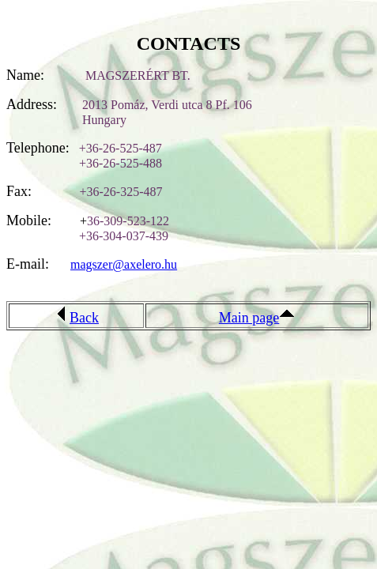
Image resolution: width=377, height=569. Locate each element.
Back (84, 318)
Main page (249, 318)
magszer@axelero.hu (123, 264)
